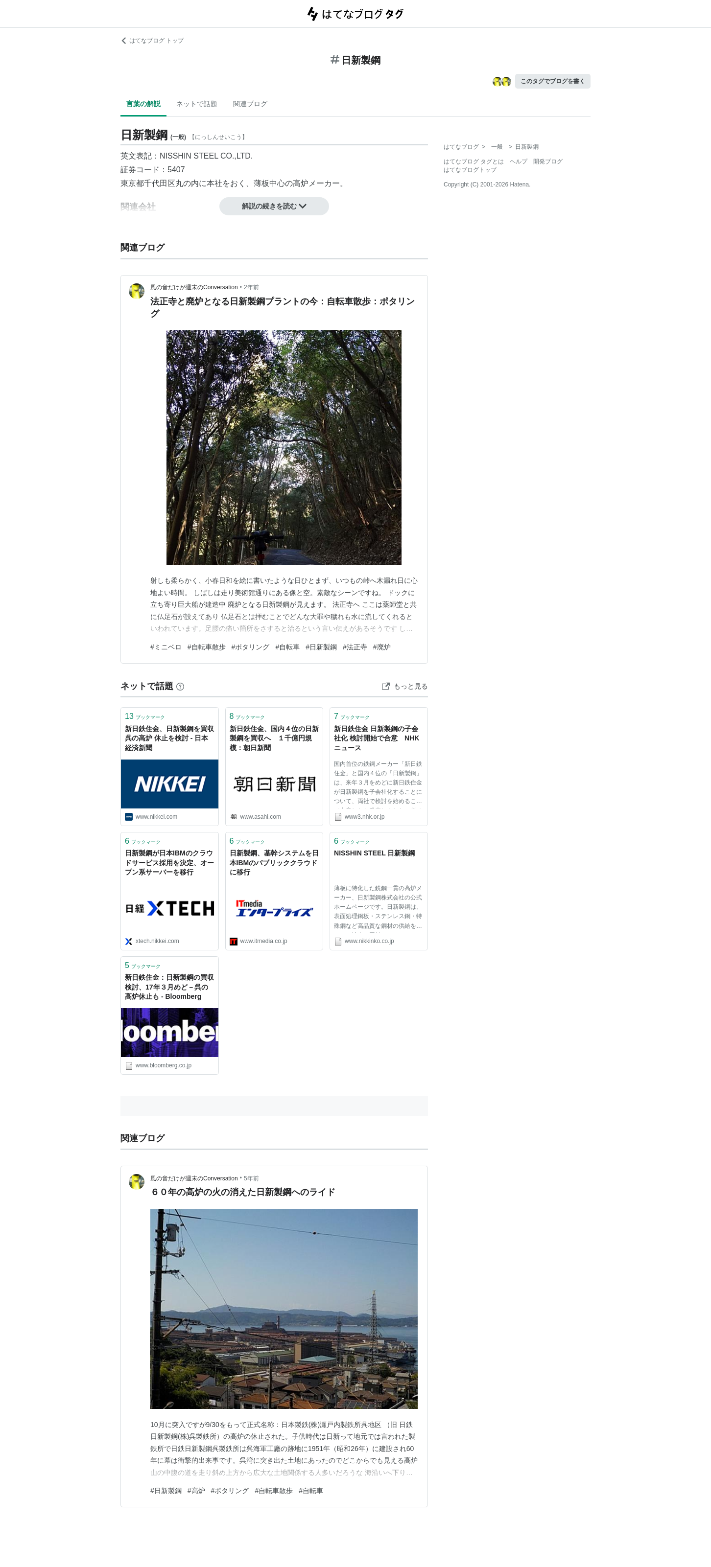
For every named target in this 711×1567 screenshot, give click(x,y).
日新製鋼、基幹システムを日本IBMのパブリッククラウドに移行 (274, 862)
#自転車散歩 (207, 647)
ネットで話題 (196, 104)
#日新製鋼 (321, 647)
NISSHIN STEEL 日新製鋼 (374, 853)
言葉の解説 (143, 104)
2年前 (251, 287)
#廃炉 (382, 647)
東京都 (132, 183)
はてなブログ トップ (152, 40)
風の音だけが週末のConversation (194, 287)
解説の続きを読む (274, 206)
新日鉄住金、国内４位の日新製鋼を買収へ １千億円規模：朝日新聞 (274, 738)
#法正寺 (355, 647)
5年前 (251, 1178)
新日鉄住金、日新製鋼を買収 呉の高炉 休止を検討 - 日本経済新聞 (169, 738)
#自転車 (287, 647)
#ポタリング (251, 647)
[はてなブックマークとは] (180, 686)
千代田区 (159, 183)
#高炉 (196, 1491)
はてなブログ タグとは (474, 161)
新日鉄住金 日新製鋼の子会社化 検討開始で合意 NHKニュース (376, 738)
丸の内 (187, 183)
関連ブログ (250, 104)
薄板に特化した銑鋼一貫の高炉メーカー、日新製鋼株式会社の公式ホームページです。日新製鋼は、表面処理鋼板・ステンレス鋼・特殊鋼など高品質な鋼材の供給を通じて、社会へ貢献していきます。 (378, 909)
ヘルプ (518, 161)
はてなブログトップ (470, 169)
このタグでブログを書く (553, 81)
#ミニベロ (166, 647)
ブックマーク (145, 716)
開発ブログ (548, 161)
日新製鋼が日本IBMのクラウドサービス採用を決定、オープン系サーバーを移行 (169, 862)
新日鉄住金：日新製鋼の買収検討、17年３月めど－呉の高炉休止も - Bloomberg (169, 986)
